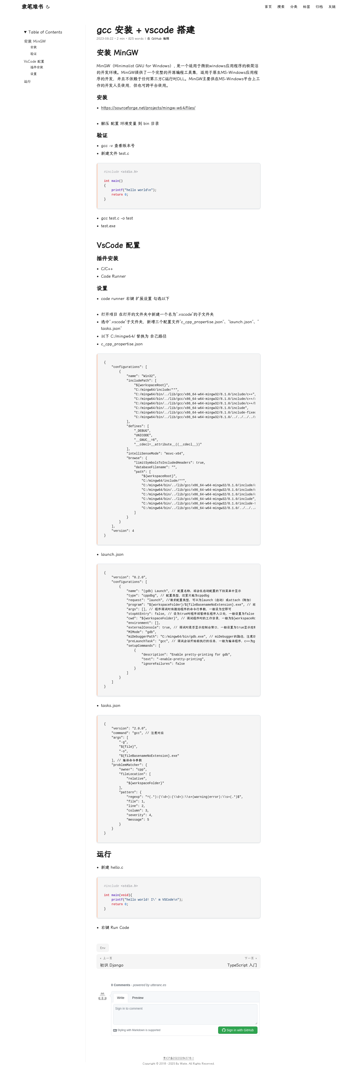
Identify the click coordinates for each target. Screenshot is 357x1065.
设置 (33, 74)
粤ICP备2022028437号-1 (178, 1058)
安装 (33, 47)
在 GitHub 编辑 (158, 38)
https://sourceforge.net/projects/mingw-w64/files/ (148, 107)
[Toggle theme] (48, 7)
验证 (33, 54)
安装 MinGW (35, 41)
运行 (27, 82)
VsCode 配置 (34, 61)
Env (102, 948)
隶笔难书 (32, 7)
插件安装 (36, 67)
